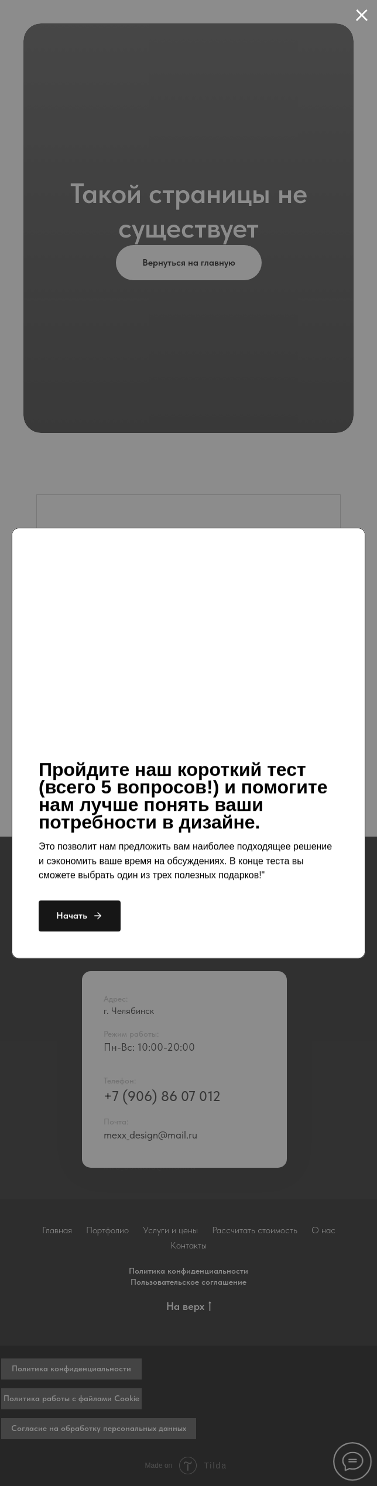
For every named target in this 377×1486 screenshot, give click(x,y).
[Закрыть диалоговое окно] (361, 15)
